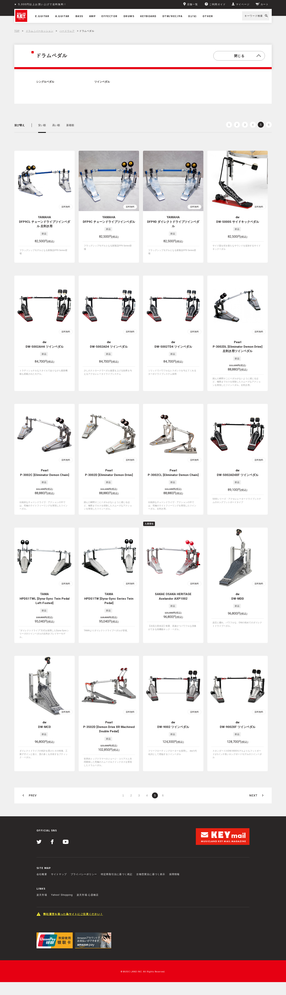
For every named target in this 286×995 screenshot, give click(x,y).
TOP (16, 31)
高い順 (56, 125)
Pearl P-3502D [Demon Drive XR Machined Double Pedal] (109, 727)
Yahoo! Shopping (62, 895)
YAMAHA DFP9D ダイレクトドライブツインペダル (173, 221)
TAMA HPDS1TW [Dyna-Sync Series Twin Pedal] (108, 598)
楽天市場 (42, 895)
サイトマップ (59, 874)
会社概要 (42, 874)
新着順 (70, 125)
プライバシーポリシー (84, 874)
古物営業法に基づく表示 (150, 874)
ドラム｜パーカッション (39, 31)
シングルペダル (45, 81)
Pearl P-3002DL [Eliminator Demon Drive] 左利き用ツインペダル (237, 346)
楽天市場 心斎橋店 (88, 895)
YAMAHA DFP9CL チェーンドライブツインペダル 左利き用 (44, 221)
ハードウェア (67, 31)
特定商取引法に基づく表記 (116, 874)
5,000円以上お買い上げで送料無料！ (42, 4)
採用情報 (174, 874)
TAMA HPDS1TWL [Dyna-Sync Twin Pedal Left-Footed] (45, 598)
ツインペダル (102, 81)
